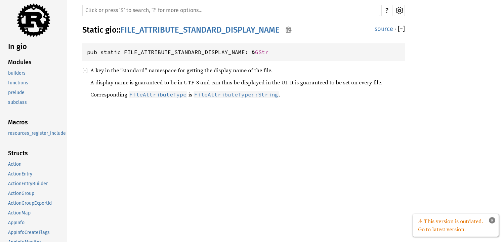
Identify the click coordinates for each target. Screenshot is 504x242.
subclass (17, 102)
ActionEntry (20, 174)
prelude (16, 92)
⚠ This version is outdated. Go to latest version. (450, 225)
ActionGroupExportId (30, 203)
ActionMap (19, 213)
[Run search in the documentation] (231, 10)
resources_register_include (37, 133)
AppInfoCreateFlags (29, 232)
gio (111, 30)
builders (17, 73)
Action (15, 164)
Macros (18, 122)
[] (401, 29)
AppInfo (16, 223)
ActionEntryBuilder (28, 184)
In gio (17, 46)
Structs (18, 153)
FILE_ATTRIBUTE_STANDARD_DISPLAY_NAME (200, 30)
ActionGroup (21, 193)
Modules (20, 62)
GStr (261, 52)
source (384, 29)
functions (18, 83)
